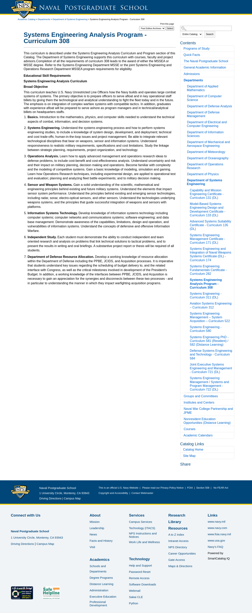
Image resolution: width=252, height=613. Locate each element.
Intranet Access (178, 541)
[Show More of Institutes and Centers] (182, 402)
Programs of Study (196, 48)
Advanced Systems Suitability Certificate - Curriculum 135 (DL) (210, 225)
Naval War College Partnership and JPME (208, 410)
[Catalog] (152, 28)
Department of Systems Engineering (70, 19)
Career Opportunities (182, 553)
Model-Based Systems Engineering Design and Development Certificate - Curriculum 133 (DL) (207, 209)
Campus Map (72, 498)
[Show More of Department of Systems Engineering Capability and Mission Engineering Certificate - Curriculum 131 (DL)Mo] (185, 179)
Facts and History (101, 540)
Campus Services (140, 521)
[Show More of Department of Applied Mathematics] (185, 85)
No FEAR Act (220, 487)
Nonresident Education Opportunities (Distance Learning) (207, 420)
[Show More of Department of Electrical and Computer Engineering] (185, 121)
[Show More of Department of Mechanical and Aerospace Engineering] (185, 141)
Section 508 (202, 487)
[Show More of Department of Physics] (185, 173)
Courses (189, 429)
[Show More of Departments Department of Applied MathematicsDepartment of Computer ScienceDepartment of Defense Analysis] (182, 80)
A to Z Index (176, 534)
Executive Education (103, 596)
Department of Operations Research (205, 166)
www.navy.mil (216, 521)
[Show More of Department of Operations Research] (185, 163)
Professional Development (98, 603)
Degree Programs (101, 577)
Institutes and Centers (199, 402)
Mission (95, 521)
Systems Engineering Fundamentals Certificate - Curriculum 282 (208, 270)
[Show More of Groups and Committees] (182, 396)
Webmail (134, 590)
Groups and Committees (201, 396)
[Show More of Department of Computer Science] (185, 95)
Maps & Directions (180, 566)
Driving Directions (50, 498)
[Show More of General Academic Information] (182, 67)
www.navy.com (217, 528)
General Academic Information (205, 67)
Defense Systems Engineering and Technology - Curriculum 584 (211, 354)
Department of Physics (203, 174)
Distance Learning (101, 584)
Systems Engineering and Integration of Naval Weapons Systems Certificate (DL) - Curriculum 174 (210, 254)
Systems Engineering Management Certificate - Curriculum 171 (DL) (207, 238)
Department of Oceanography (208, 158)
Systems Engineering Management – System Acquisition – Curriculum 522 (210, 317)
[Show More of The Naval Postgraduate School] (182, 61)
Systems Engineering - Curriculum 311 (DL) (205, 295)
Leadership (97, 528)
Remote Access (139, 578)
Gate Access (176, 559)
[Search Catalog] (206, 28)
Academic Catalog (26, 19)
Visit (92, 547)
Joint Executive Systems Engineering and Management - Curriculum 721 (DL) (211, 368)
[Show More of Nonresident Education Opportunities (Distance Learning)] (182, 419)
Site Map (189, 455)
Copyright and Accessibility (113, 493)
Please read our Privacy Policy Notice (163, 487)
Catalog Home (193, 449)
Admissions (192, 74)
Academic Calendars (198, 435)
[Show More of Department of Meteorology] (185, 151)
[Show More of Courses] (182, 429)
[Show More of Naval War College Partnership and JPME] (182, 408)
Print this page (167, 24)
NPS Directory (177, 547)
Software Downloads (142, 584)
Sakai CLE (136, 597)
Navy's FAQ (215, 546)
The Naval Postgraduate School (206, 61)
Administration (99, 590)
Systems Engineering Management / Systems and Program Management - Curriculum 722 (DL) (209, 383)
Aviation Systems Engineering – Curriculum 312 (211, 305)
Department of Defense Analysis (209, 106)
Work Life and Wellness (144, 542)
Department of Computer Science (204, 98)
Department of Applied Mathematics (202, 88)
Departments (44, 19)
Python (133, 603)
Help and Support (140, 565)
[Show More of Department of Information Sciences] (185, 131)
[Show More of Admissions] (182, 73)
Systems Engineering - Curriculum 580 (205, 328)
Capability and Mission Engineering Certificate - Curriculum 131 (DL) (207, 194)
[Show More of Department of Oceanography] (185, 157)
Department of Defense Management (203, 114)
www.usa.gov (216, 540)
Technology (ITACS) (142, 528)
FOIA (190, 487)
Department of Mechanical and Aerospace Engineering (208, 143)
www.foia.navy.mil (219, 534)
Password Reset (139, 571)
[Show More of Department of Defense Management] (185, 111)
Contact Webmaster (142, 493)
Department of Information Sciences (205, 134)
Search (209, 34)
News (93, 534)
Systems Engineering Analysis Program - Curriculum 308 (206, 283)
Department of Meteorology (206, 152)
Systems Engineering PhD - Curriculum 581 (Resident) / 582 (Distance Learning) (209, 340)
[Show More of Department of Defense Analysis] (185, 105)
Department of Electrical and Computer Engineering (207, 124)
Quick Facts (191, 54)
